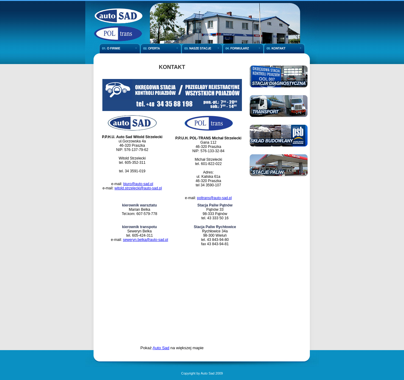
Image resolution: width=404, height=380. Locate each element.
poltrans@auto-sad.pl (214, 198)
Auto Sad (161, 348)
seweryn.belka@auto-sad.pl (145, 240)
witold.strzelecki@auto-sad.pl (138, 188)
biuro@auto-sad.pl (138, 184)
